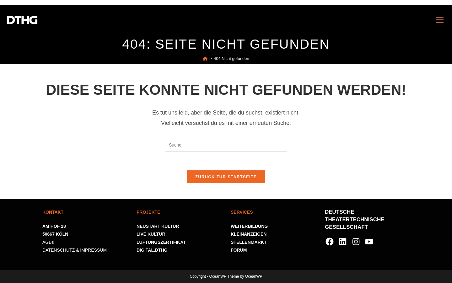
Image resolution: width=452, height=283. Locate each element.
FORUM (239, 250)
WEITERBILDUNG (249, 226)
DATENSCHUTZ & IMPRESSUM (74, 250)
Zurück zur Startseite (226, 176)
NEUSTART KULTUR (158, 226)
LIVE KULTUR (151, 234)
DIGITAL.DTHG (152, 250)
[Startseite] (205, 58)
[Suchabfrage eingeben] (226, 145)
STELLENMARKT (248, 242)
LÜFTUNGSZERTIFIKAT (161, 242)
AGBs (48, 242)
